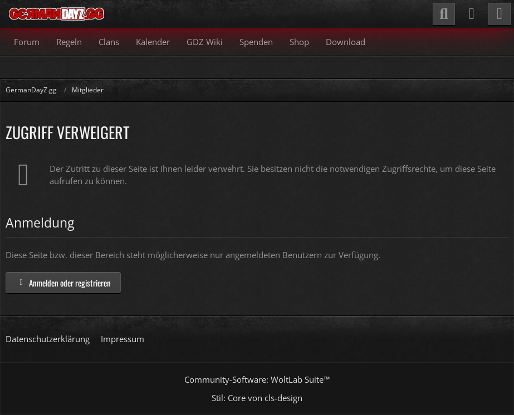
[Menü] (499, 14)
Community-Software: (257, 379)
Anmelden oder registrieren (63, 282)
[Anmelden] (472, 14)
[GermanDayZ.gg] (56, 14)
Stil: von (257, 397)
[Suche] (444, 14)
